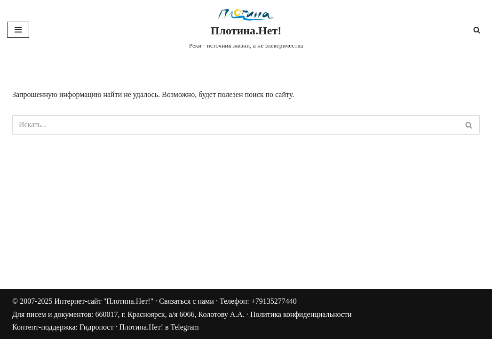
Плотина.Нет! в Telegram (158, 327)
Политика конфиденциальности (301, 314)
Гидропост (96, 327)
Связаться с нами (186, 301)
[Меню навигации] (18, 30)
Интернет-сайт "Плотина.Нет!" (103, 301)
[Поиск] (476, 29)
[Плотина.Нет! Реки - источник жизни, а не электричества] (246, 29)
